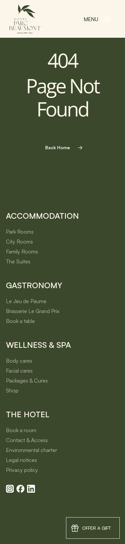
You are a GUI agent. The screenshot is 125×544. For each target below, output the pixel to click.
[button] (97, 19)
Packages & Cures (27, 380)
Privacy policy (22, 470)
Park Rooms (20, 231)
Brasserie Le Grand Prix (32, 311)
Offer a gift (96, 528)
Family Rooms (22, 251)
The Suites (18, 261)
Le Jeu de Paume (26, 301)
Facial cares (19, 370)
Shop (12, 390)
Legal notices (21, 460)
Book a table (20, 321)
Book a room (21, 430)
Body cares (19, 360)
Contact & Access (27, 440)
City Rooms (19, 241)
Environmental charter (31, 450)
